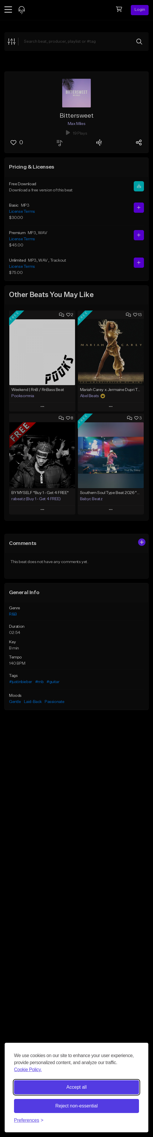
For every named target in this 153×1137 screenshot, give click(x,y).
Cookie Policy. (28, 1069)
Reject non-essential (76, 1105)
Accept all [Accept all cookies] (76, 1087)
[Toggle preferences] (29, 1120)
